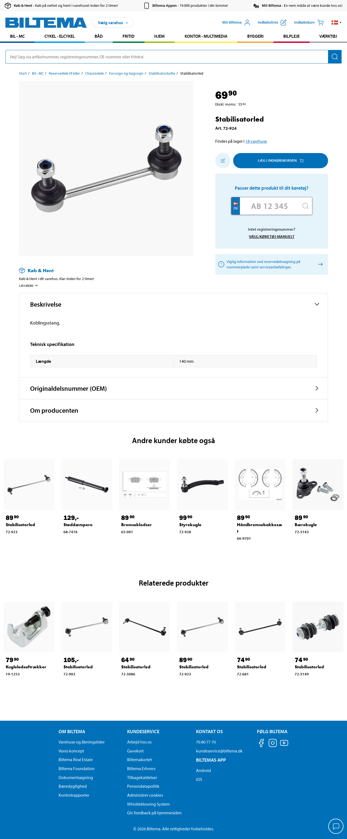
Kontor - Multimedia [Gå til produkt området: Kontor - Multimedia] (206, 36)
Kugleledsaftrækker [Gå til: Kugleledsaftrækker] (26, 667)
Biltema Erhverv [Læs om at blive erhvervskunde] (141, 768)
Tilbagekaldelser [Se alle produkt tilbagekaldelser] (142, 777)
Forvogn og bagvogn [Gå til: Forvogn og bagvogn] (126, 73)
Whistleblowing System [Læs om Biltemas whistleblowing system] (148, 804)
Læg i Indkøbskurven (281, 160)
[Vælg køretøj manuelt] (319, 264)
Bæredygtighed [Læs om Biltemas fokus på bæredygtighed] (73, 786)
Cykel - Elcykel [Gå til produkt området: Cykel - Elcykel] (59, 36)
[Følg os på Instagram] (272, 744)
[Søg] (335, 56)
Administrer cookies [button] (145, 795)
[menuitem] (17, 37)
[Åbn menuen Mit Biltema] (236, 22)
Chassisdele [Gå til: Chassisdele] (94, 73)
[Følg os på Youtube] (284, 745)
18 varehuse (256, 141)
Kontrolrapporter (74, 795)
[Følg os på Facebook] (261, 744)
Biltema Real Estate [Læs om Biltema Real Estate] (76, 759)
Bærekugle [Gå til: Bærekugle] (306, 524)
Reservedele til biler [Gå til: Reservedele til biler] (64, 73)
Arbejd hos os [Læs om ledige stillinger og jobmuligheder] (139, 742)
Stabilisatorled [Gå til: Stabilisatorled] (20, 524)
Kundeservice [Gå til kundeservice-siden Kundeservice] (143, 731)
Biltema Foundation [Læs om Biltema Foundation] (77, 768)
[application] (336, 827)
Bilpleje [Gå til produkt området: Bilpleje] (291, 36)
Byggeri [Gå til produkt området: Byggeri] (255, 36)
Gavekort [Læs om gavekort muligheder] (135, 751)
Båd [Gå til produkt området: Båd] (99, 36)
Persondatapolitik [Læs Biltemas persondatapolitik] (143, 786)
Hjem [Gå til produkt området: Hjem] (159, 36)
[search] (173, 56)
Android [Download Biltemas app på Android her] (203, 770)
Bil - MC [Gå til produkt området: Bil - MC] (17, 36)
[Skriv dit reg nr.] (269, 206)
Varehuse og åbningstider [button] (82, 742)
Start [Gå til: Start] (23, 73)
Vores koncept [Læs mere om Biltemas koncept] (71, 751)
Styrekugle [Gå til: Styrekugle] (190, 524)
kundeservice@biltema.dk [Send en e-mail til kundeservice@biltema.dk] (219, 751)
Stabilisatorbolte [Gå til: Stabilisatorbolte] (162, 73)
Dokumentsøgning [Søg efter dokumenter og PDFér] (76, 777)
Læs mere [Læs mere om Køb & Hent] (28, 285)
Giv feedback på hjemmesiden (154, 812)
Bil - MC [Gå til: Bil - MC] (38, 73)
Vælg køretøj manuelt (271, 236)
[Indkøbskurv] (309, 22)
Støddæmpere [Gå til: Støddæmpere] (77, 524)
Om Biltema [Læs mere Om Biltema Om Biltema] (72, 731)
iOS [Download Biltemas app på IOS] (199, 779)
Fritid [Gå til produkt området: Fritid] (128, 36)
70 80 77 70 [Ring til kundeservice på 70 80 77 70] (206, 742)
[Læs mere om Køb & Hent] (101, 270)
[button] (336, 22)
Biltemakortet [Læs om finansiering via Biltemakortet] (139, 759)
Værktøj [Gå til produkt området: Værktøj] (328, 36)
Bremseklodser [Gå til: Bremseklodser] (136, 524)
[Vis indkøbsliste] (272, 22)
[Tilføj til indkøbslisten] (222, 160)
